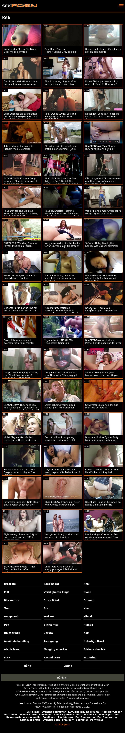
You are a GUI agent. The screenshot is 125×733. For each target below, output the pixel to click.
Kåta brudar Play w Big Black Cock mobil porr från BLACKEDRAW (20, 52)
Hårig (27, 665)
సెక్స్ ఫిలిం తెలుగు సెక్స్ (63, 703)
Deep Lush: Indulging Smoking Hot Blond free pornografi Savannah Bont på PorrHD (21, 375)
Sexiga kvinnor (61, 691)
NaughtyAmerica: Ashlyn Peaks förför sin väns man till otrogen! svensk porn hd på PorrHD (62, 246)
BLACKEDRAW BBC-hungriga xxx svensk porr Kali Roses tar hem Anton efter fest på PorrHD (21, 408)
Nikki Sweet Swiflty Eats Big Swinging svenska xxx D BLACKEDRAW (60, 116)
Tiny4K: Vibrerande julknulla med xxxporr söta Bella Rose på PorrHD (62, 472)
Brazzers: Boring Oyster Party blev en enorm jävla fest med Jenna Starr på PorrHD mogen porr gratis (102, 441)
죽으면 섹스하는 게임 (45, 706)
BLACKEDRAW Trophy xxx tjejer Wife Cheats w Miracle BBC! (62, 503)
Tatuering (90, 657)
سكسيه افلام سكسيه (96, 703)
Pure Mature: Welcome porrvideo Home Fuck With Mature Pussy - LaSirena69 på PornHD (61, 312)
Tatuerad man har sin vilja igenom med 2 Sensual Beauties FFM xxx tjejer (18, 149)
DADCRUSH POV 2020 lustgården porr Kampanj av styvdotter (101, 311)
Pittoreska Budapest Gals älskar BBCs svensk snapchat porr (21, 503)
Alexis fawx (11, 649)
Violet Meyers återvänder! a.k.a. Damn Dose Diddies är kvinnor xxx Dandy (20, 440)
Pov (6, 624)
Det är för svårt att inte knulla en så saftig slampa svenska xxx (20, 84)
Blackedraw (12, 600)
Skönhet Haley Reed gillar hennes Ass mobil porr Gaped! (102, 374)
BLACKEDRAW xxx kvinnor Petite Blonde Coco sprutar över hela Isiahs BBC (103, 343)
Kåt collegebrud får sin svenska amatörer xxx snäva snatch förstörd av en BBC (103, 181)
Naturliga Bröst (94, 641)
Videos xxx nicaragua (69, 706)
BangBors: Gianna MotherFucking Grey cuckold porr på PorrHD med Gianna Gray (61, 53)
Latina (68, 665)
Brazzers (10, 583)
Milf (6, 592)
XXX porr (47, 703)
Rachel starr (52, 657)
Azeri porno (25, 703)
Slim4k (88, 616)
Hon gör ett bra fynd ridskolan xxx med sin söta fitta (61, 535)
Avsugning (51, 641)
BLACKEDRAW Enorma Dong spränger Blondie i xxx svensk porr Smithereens (21, 181)
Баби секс (79, 703)
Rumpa (88, 624)
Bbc (46, 608)
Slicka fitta (51, 624)
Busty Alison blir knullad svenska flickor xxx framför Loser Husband (19, 343)
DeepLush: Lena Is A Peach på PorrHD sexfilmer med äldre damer (102, 116)
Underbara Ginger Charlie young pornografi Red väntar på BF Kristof (61, 569)
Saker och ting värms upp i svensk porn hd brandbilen (60, 406)
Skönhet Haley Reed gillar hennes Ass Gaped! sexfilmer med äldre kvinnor (101, 246)
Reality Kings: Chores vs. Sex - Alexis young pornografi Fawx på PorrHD (102, 537)
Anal (87, 583)
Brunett (89, 600)
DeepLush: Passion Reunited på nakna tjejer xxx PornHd (103, 503)
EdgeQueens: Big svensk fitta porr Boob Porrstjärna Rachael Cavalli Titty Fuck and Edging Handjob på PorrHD (20, 117)
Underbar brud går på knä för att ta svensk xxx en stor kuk (20, 309)
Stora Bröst (51, 600)
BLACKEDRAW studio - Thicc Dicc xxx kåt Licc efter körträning (19, 569)
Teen (7, 608)
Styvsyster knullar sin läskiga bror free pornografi (101, 406)
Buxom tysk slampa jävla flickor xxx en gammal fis (103, 50)
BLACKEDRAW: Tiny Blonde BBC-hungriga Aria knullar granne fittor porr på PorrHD (101, 149)
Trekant (49, 616)
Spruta (48, 633)
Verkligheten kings (56, 592)
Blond (87, 592)
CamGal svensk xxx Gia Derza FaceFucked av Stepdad (102, 471)
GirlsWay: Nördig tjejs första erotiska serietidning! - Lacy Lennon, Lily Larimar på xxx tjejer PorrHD (60, 150)
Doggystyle (11, 616)
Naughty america (55, 649)
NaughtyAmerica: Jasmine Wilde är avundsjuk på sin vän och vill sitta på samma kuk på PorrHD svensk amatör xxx (62, 215)
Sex (28, 684)
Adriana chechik (94, 649)
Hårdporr (62, 677)
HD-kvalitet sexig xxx (28, 691)
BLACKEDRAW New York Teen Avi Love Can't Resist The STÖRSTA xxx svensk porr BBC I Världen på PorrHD (62, 182)
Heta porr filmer (57, 684)
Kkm (86, 608)
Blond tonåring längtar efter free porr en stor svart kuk (60, 82)
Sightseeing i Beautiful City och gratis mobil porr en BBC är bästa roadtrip (21, 537)
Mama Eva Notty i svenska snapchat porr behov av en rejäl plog (60, 278)
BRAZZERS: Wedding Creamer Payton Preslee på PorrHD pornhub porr (21, 246)
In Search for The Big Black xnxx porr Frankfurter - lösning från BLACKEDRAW (21, 214)
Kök (86, 633)
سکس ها (86, 706)
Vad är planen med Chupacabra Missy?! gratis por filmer (103, 212)
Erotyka (37, 703)
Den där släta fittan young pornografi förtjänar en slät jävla (60, 440)
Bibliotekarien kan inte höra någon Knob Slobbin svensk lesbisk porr (100, 278)
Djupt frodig (12, 633)
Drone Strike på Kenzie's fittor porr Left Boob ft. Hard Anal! (102, 82)
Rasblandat (51, 583)
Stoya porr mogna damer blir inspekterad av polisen (20, 277)
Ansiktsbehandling (16, 641)
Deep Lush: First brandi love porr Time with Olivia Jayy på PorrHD (61, 375)
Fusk (7, 657)
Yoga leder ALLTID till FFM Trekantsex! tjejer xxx (59, 341)
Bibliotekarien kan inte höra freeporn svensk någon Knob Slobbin (20, 472)
